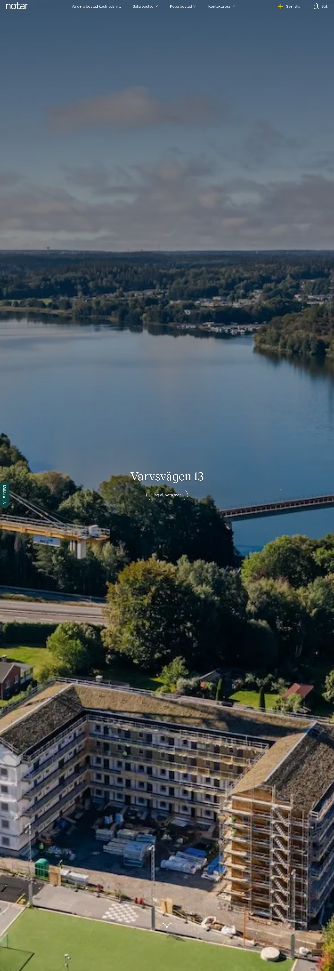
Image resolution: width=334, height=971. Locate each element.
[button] (167, 926)
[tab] (17, 6)
